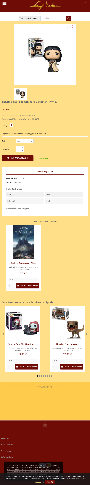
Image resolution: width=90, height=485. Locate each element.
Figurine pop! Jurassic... (67, 344)
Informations (7, 457)
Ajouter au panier (17, 158)
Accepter (50, 482)
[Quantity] (11, 286)
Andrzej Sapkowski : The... (23, 263)
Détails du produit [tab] (45, 172)
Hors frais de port (13, 115)
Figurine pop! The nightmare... (22, 344)
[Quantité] (18, 149)
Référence (10, 178)
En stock (10, 182)
